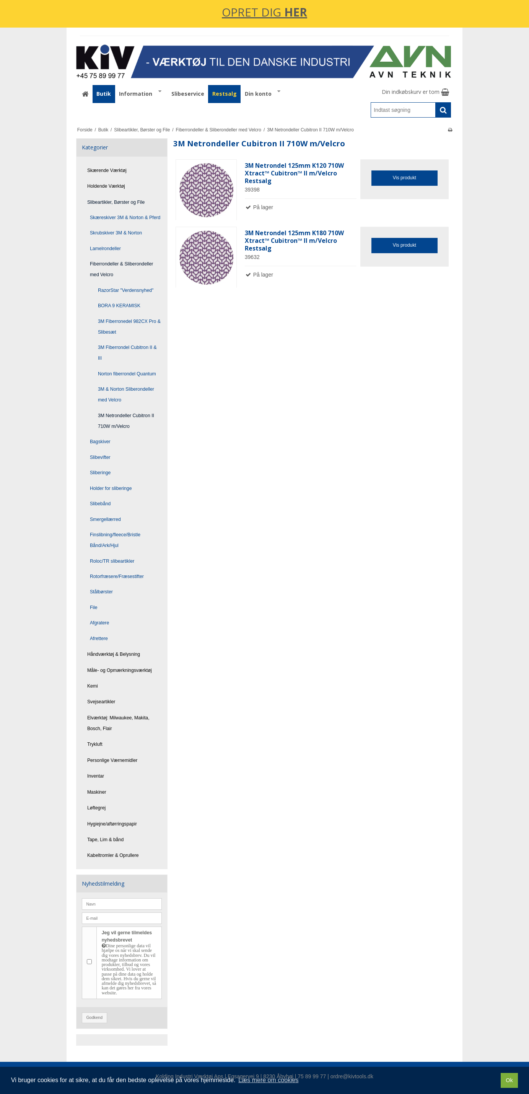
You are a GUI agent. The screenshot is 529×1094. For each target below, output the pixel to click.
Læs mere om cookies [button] (268, 1080)
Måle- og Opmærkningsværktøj (119, 670)
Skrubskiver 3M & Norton (116, 233)
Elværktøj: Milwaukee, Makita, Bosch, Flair (118, 723)
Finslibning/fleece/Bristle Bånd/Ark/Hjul (115, 540)
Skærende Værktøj (107, 170)
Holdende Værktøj (106, 186)
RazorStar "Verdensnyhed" (126, 290)
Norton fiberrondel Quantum (127, 374)
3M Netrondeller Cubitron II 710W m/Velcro (126, 421)
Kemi (92, 686)
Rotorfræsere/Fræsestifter (117, 576)
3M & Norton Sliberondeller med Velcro (126, 395)
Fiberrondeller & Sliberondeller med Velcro (121, 269)
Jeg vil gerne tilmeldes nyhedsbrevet (129, 962)
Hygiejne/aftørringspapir (112, 824)
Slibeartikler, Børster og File (116, 202)
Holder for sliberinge (111, 488)
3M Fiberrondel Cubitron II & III (127, 353)
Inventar (95, 776)
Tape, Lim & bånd (105, 839)
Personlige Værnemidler (112, 760)
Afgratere (99, 623)
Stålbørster (101, 591)
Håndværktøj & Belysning (113, 654)
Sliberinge (100, 472)
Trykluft (95, 744)
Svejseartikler (101, 701)
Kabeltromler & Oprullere (113, 855)
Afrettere (99, 638)
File (94, 607)
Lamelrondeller (105, 248)
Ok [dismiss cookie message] (509, 1080)
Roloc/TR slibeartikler (112, 561)
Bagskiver (100, 441)
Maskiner (96, 792)
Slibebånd (100, 503)
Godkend (94, 1017)
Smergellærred (105, 519)
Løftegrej (96, 808)
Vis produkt (404, 177)
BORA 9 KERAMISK (119, 305)
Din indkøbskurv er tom (415, 91)
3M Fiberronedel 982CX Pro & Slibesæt (129, 327)
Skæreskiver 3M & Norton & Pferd (125, 217)
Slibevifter (100, 457)
